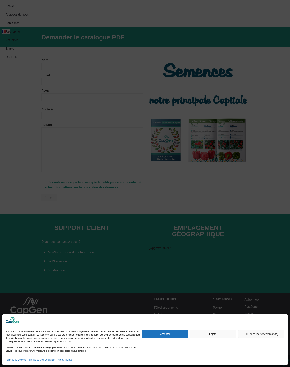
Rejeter (213, 334)
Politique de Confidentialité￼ (42, 359)
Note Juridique (65, 359)
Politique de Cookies (16, 359)
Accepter (165, 334)
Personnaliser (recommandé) (261, 334)
